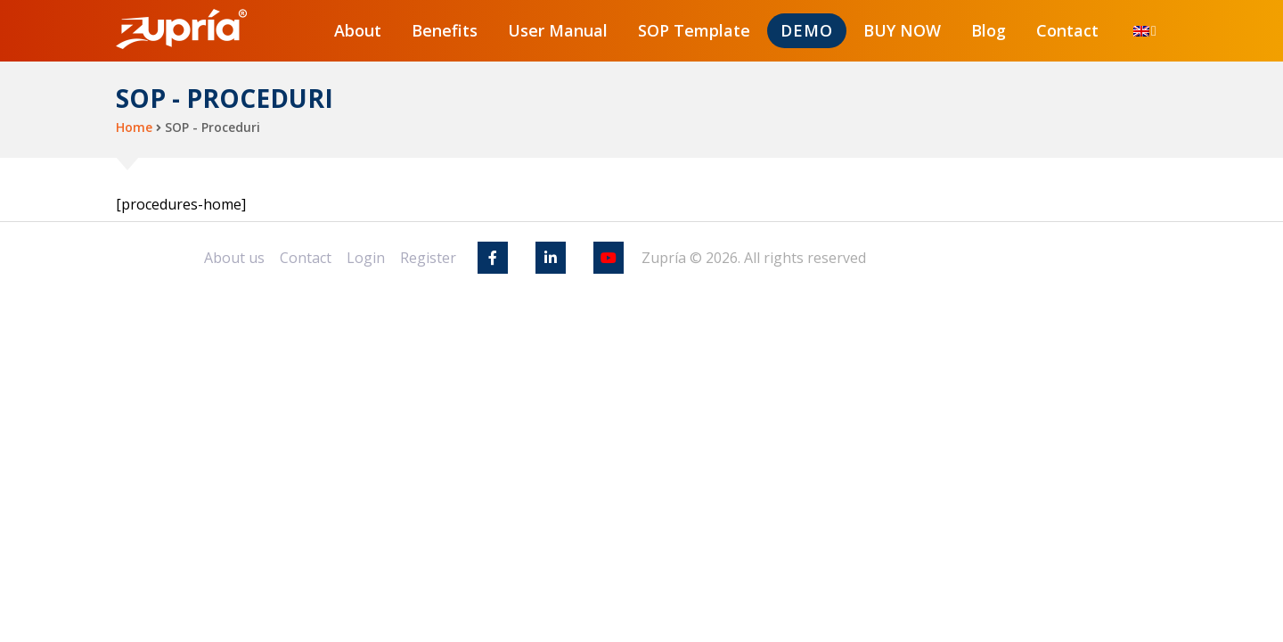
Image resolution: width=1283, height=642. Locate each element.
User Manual (558, 30)
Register (428, 258)
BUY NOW (902, 30)
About (357, 30)
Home (134, 127)
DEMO (806, 30)
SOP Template (694, 30)
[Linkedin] (550, 258)
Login (366, 258)
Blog (988, 30)
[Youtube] (608, 258)
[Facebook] (493, 258)
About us (234, 258)
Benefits (445, 30)
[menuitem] (1141, 30)
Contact (1067, 30)
